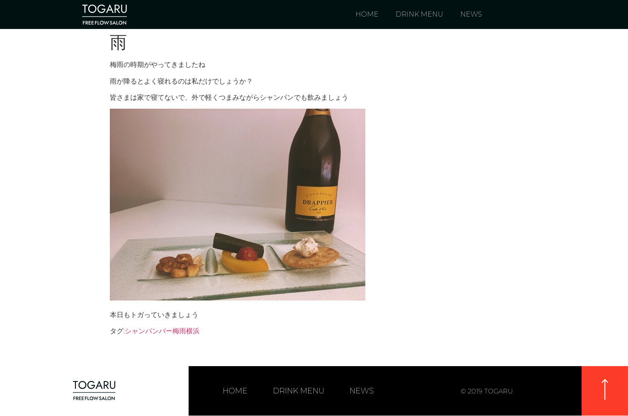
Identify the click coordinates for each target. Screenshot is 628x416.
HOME (367, 14)
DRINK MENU (419, 14)
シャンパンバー (148, 331)
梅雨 (179, 331)
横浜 (193, 331)
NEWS (471, 14)
